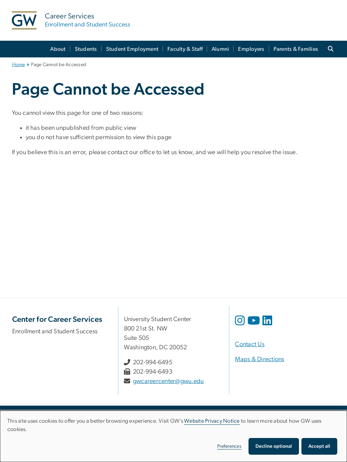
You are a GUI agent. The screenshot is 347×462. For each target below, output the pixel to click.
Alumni (220, 49)
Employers (251, 49)
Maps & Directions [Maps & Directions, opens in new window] (259, 359)
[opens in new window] (240, 325)
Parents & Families (296, 49)
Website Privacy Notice (212, 421)
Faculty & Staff (185, 49)
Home (18, 64)
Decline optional (273, 446)
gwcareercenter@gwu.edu (168, 381)
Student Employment (132, 49)
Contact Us (250, 344)
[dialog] (173, 436)
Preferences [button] (229, 446)
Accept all (319, 446)
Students (86, 49)
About (57, 49)
